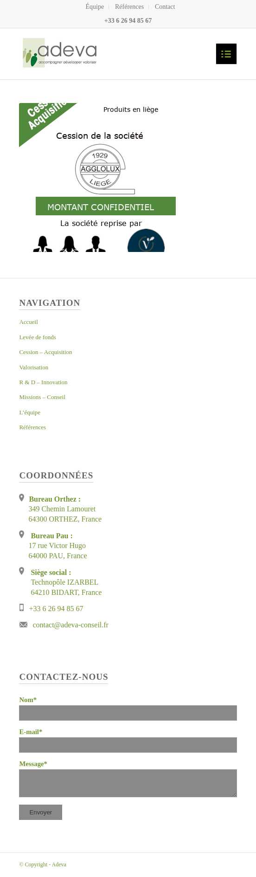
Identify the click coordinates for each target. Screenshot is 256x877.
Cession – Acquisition (45, 351)
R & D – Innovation (43, 382)
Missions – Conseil (42, 396)
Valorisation (33, 367)
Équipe (95, 6)
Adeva (59, 864)
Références (129, 6)
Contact (165, 6)
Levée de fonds (37, 337)
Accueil (28, 321)
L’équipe (29, 412)
